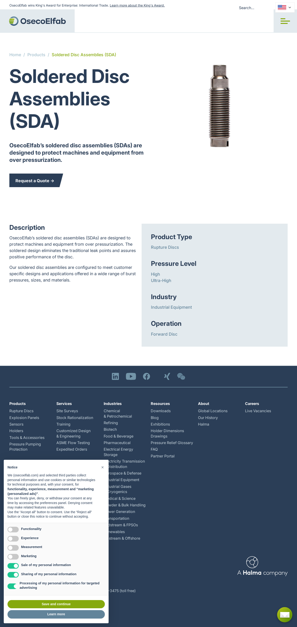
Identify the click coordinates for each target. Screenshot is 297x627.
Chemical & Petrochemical (118, 413)
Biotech (110, 429)
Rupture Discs (165, 247)
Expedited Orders (71, 449)
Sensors (16, 424)
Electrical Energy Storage (118, 452)
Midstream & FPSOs (121, 525)
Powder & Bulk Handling (125, 505)
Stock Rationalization (74, 417)
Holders (16, 430)
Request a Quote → (34, 180)
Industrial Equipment (171, 307)
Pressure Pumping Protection (25, 447)
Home (15, 54)
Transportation (116, 518)
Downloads (161, 410)
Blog (155, 417)
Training (63, 424)
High (155, 274)
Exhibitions (160, 424)
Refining (111, 422)
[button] (285, 21)
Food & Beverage (118, 436)
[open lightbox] (219, 106)
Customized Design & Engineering (73, 433)
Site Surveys (67, 410)
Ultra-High (161, 280)
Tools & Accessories (26, 437)
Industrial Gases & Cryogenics (117, 489)
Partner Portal (163, 456)
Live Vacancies (258, 410)
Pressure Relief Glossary (172, 442)
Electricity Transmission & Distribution (124, 464)
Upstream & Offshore (122, 538)
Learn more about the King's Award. (137, 5)
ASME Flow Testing (73, 442)
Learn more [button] (56, 614)
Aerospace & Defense (122, 473)
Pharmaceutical (117, 442)
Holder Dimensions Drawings (167, 433)
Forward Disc (164, 334)
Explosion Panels (24, 417)
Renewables (114, 531)
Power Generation (119, 511)
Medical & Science (120, 498)
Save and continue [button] (56, 604)
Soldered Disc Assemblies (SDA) (84, 54)
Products (36, 54)
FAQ (154, 449)
